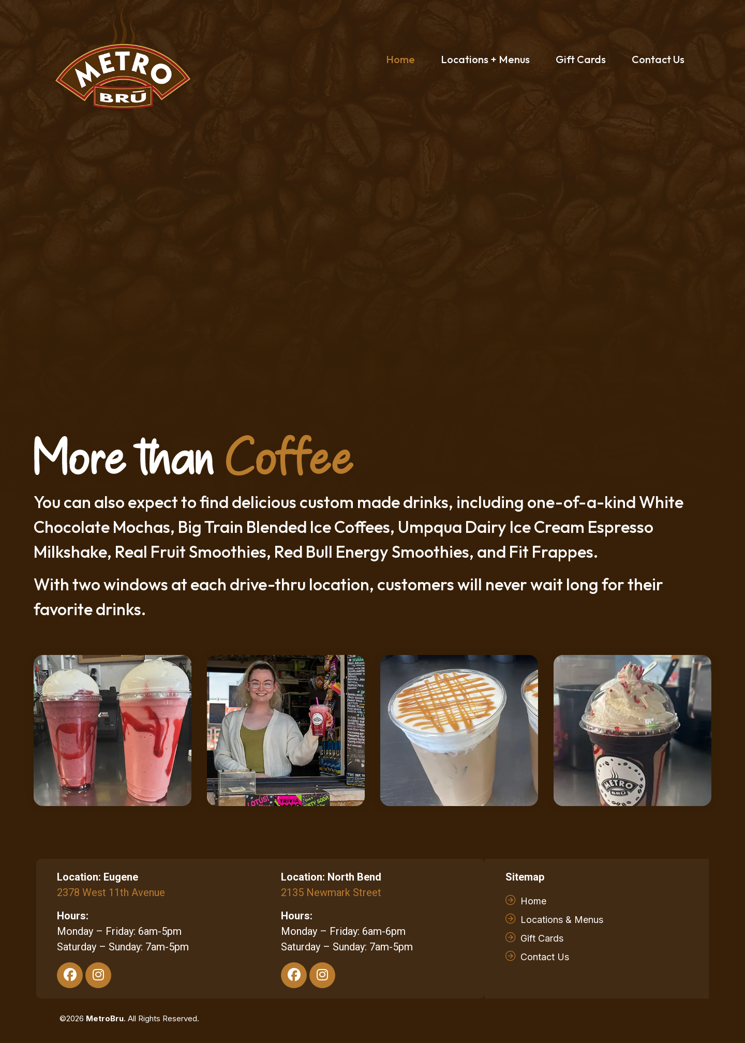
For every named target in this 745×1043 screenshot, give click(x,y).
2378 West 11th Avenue (111, 892)
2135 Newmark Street (331, 892)
